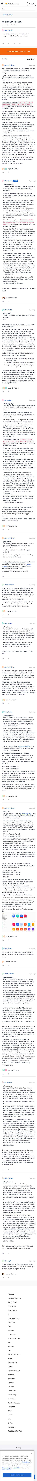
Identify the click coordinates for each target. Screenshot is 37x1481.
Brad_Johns (8, 310)
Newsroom (11, 1427)
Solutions (11, 1322)
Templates (11, 1399)
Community (12, 1395)
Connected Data (13, 1318)
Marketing (11, 1330)
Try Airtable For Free (15, 1431)
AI (8, 1314)
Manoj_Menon (8, 1178)
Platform (11, 1294)
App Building (12, 1310)
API (18, 1453)
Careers (10, 1415)
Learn (10, 1350)
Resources (11, 1378)
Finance (11, 1346)
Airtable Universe (14, 1403)
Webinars (11, 1375)
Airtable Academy (14, 1354)
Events (10, 1358)
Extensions (12, 1306)
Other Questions (8, 15)
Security (18, 1448)
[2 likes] (9, 298)
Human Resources (14, 1338)
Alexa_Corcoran (9, 585)
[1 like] (9, 962)
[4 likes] (10, 169)
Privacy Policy (6, 1478)
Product (11, 1326)
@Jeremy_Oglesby (24, 746)
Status (10, 1423)
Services (11, 1387)
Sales (10, 1342)
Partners (11, 1383)
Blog (9, 1419)
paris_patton (8, 400)
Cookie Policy (26, 1472)
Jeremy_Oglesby (9, 65)
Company (11, 1407)
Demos (10, 1367)
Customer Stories (14, 1371)
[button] (2, 4)
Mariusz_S (7, 1261)
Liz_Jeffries (8, 1082)
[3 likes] (10, 388)
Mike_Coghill (8, 30)
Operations (12, 1334)
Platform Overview (14, 1298)
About (10, 1411)
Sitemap (18, 1458)
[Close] (31, 1464)
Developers (12, 1391)
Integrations (12, 1302)
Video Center (12, 1362)
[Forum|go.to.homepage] (12, 3)
